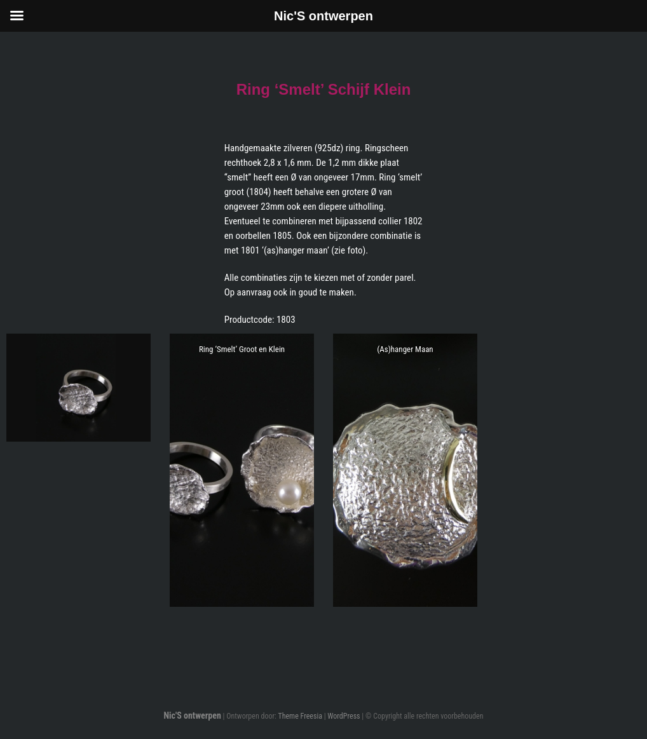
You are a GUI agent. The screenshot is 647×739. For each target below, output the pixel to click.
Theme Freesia (300, 716)
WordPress (343, 716)
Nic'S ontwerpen (192, 715)
